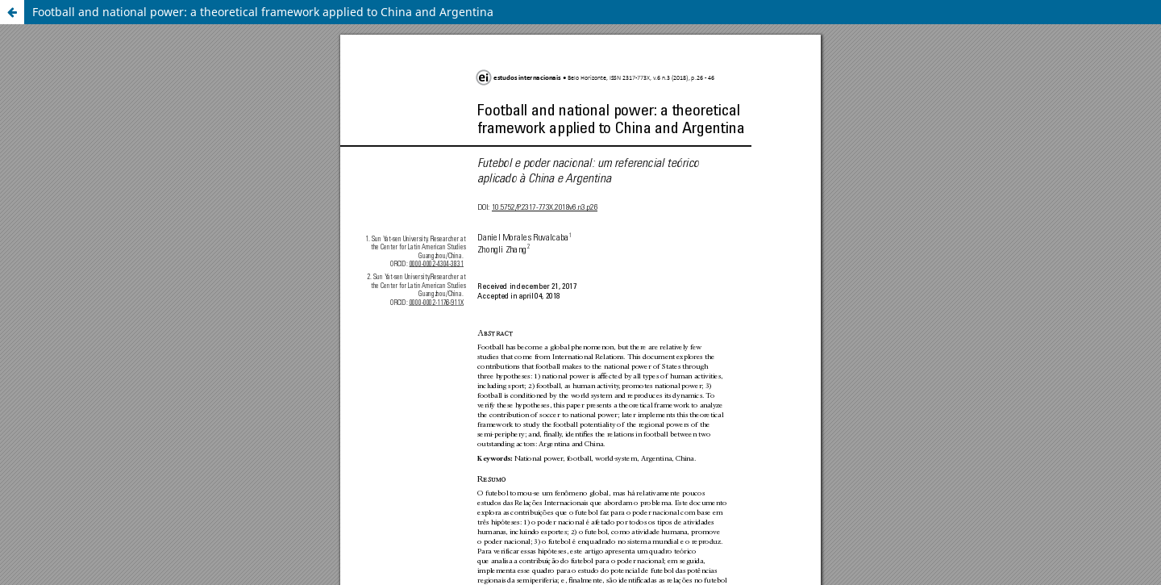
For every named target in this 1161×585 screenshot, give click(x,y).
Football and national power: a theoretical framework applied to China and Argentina (262, 11)
